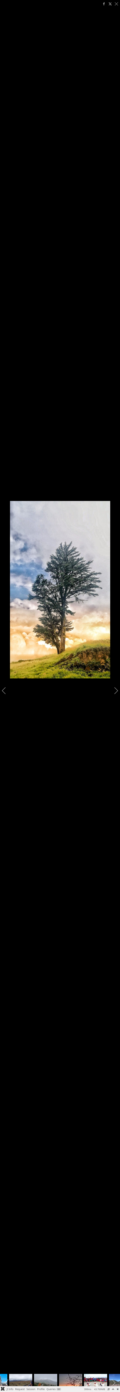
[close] (117, 4)
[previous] (6, 690)
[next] (114, 690)
